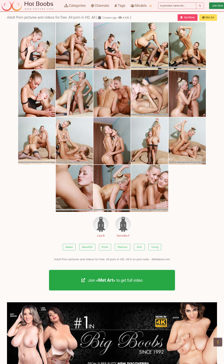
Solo (139, 247)
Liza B (100, 226)
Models (139, 6)
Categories (75, 6)
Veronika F (123, 226)
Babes (69, 247)
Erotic (105, 247)
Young (155, 247)
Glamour (122, 247)
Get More (187, 17)
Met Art (208, 17)
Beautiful (87, 247)
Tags (119, 6)
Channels (100, 6)
